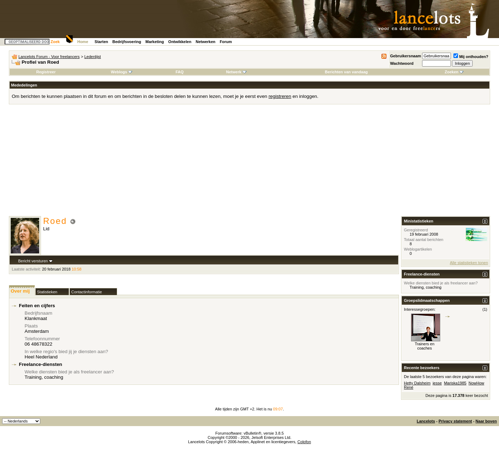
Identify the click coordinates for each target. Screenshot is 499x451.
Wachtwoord (402, 63)
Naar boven (486, 421)
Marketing (154, 42)
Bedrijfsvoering (127, 42)
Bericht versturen (33, 261)
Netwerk (236, 72)
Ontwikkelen (179, 42)
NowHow (476, 383)
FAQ (180, 72)
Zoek (55, 42)
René (408, 387)
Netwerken (205, 42)
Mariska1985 (455, 383)
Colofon (304, 442)
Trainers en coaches (424, 346)
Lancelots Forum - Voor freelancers (49, 56)
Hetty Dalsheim (417, 383)
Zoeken (454, 72)
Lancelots (426, 421)
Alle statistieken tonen (469, 263)
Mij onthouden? (470, 56)
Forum (226, 42)
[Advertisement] (249, 163)
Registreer (46, 72)
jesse (437, 383)
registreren (280, 96)
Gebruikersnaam (405, 56)
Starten (101, 42)
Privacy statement (455, 421)
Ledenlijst (92, 56)
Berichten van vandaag (346, 72)
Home (82, 42)
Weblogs (121, 72)
